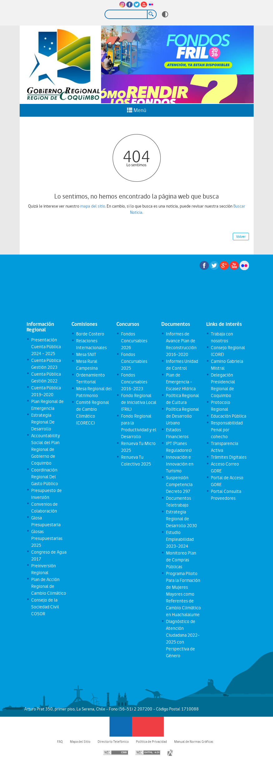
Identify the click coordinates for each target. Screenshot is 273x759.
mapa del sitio (92, 206)
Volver (241, 236)
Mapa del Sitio (80, 741)
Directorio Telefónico (113, 741)
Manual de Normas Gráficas (193, 741)
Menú (136, 110)
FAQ (60, 741)
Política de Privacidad (151, 741)
